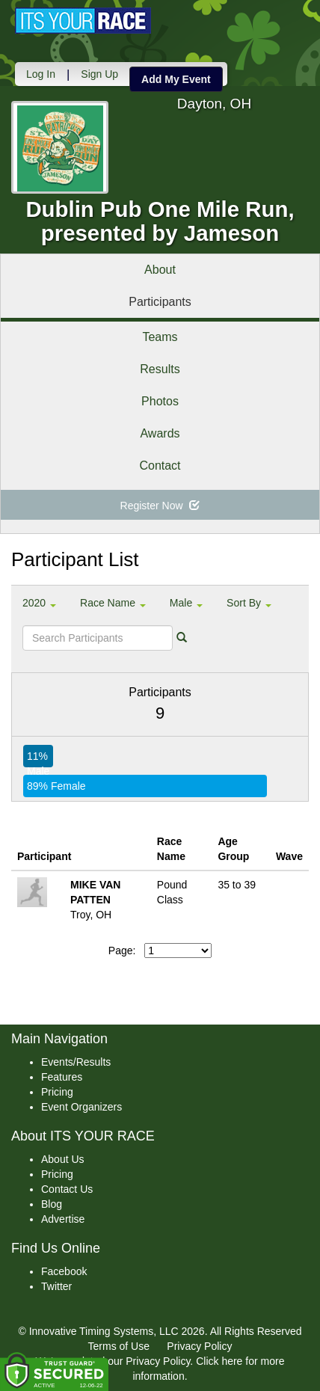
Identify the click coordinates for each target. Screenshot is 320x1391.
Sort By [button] (249, 603)
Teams (159, 337)
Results (159, 369)
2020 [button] (39, 603)
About (160, 269)
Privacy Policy (199, 1346)
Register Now (160, 506)
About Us (62, 1159)
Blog (51, 1204)
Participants (160, 301)
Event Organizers (81, 1107)
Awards (159, 433)
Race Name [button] (113, 603)
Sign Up (99, 74)
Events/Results (76, 1062)
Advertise (62, 1219)
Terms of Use (119, 1346)
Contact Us (67, 1189)
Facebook (64, 1271)
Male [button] (186, 603)
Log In (40, 74)
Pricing (57, 1092)
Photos (160, 401)
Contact (159, 465)
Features (61, 1077)
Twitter (56, 1286)
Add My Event (176, 79)
